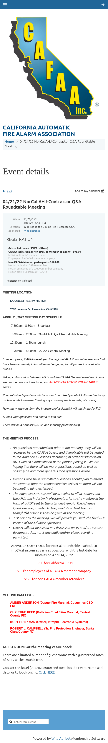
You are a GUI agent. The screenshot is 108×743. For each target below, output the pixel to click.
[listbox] (90, 191)
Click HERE (47, 672)
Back (9, 191)
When (16, 218)
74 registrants (32, 230)
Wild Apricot (61, 738)
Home (9, 141)
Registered (13, 230)
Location (15, 226)
